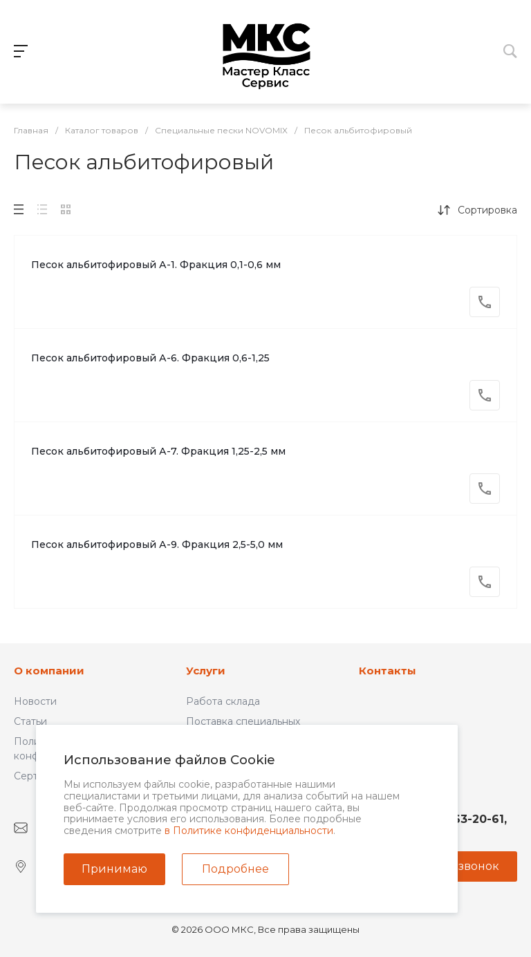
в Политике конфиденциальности (249, 830)
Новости (35, 701)
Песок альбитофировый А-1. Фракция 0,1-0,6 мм (156, 264)
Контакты (387, 670)
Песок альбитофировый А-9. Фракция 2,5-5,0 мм (157, 544)
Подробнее (235, 868)
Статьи (30, 721)
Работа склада (223, 701)
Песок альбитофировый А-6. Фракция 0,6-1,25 (150, 358)
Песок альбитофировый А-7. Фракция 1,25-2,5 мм (158, 451)
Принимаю (114, 868)
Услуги (205, 670)
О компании (49, 670)
